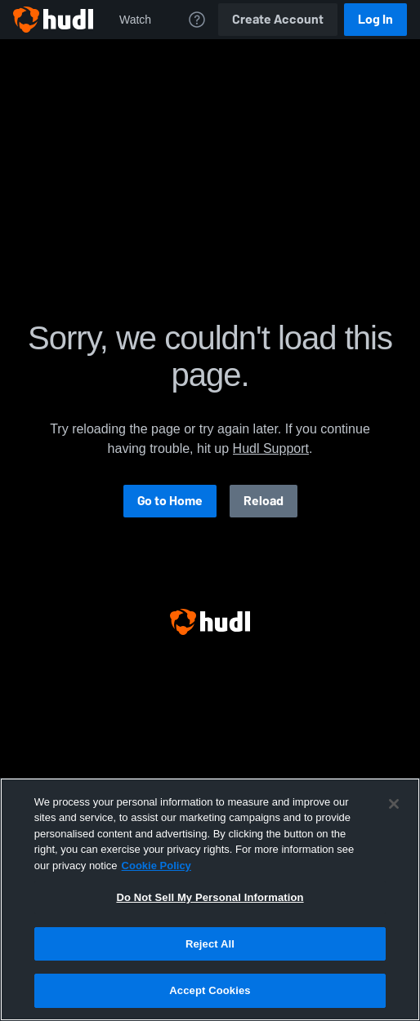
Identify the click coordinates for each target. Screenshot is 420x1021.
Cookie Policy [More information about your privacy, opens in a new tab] (156, 865)
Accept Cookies (209, 990)
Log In (375, 19)
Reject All (210, 944)
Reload (264, 501)
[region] (210, 899)
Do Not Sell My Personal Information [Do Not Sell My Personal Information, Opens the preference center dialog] (209, 897)
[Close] (394, 804)
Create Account (278, 19)
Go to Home (170, 501)
